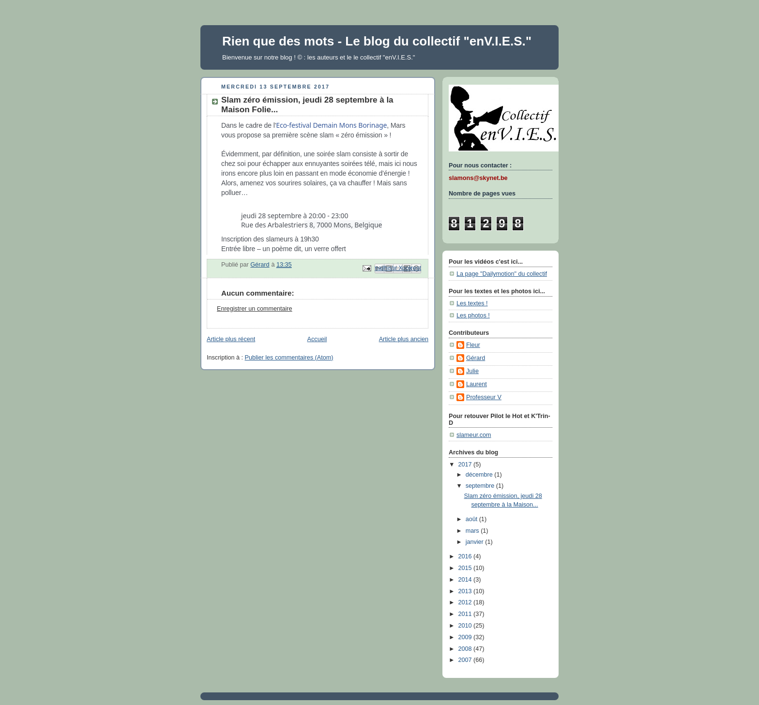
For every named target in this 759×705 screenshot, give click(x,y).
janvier (476, 542)
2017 (466, 464)
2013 (466, 591)
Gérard (475, 358)
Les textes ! (471, 303)
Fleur (473, 345)
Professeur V (483, 397)
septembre (481, 485)
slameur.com (473, 435)
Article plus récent (231, 339)
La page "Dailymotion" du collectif (501, 273)
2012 (466, 602)
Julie (472, 371)
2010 (466, 625)
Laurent (476, 384)
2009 (466, 637)
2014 (466, 579)
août (472, 519)
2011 (466, 614)
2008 (466, 648)
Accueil (317, 339)
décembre (480, 474)
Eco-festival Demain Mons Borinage (331, 125)
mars (473, 530)
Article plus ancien (403, 339)
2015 (466, 568)
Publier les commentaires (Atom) (289, 357)
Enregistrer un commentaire (254, 308)
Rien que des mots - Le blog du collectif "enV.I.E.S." (376, 41)
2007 (466, 660)
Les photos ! (473, 315)
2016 (466, 556)
